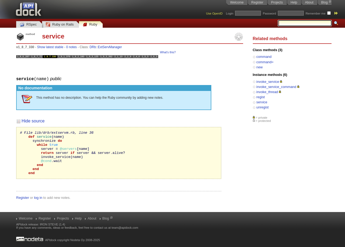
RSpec (28, 24)
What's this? (168, 52)
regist (260, 97)
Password (269, 13)
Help (294, 2)
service (261, 102)
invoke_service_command (276, 87)
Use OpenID (214, 13)
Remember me (316, 13)
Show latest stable (50, 47)
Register (257, 2)
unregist (262, 107)
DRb (92, 47)
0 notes (71, 47)
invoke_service (267, 82)
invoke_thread (267, 92)
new (259, 67)
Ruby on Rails (60, 24)
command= (265, 62)
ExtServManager (110, 47)
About (309, 2)
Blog (324, 2)
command (263, 57)
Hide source (33, 120)
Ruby (90, 24)
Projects (277, 2)
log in (38, 206)
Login (229, 13)
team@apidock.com (125, 227)
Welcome (237, 2)
